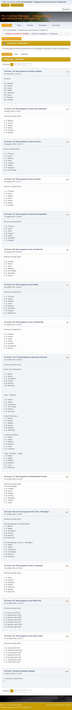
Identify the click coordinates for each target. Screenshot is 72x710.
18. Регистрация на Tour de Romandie (28, 322)
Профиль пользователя (12, 38)
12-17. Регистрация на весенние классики (30, 357)
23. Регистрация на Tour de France (27, 142)
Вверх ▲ (69, 705)
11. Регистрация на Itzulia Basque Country (30, 476)
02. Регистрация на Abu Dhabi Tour (27, 601)
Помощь (49, 705)
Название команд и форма (24, 671)
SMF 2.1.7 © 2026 (5, 705)
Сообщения (7, 54)
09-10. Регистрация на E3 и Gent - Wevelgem (31, 512)
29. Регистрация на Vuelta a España (27, 71)
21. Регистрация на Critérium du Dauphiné (30, 214)
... (22, 64)
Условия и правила (59, 705)
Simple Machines (17, 705)
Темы (16, 54)
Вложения (24, 54)
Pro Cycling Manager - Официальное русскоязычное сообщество (27, 17)
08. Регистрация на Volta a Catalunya (28, 565)
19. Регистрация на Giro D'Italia (25, 285)
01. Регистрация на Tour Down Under (28, 636)
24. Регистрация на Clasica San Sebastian (30, 109)
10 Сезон (7, 71)
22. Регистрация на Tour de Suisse (27, 179)
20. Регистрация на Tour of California (28, 249)
